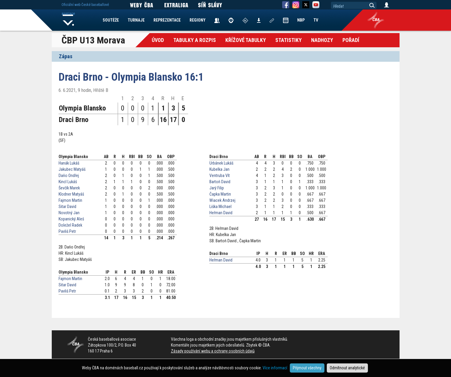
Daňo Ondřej (69, 175)
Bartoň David (219, 181)
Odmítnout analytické (347, 367)
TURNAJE (136, 20)
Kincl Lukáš (68, 181)
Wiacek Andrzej (222, 200)
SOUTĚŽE (111, 20)
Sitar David (67, 206)
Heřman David (220, 212)
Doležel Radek (70, 225)
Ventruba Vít (219, 175)
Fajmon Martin (70, 200)
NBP (301, 20)
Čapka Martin (220, 194)
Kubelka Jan (219, 169)
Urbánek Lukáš (221, 163)
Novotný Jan (69, 212)
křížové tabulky (245, 40)
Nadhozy (322, 40)
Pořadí (350, 40)
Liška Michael (220, 206)
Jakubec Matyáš (72, 169)
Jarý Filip (216, 188)
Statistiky (288, 40)
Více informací (275, 367)
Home (68, 20)
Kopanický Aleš (71, 219)
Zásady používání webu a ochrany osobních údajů (213, 351)
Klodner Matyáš (71, 194)
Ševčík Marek (69, 188)
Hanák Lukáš (69, 163)
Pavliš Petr (67, 231)
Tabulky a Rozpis (194, 40)
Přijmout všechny (307, 367)
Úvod (158, 40)
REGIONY (198, 20)
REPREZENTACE (167, 20)
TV (315, 20)
